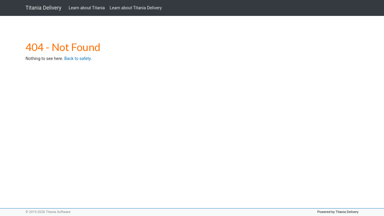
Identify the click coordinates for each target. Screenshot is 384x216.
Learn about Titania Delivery (136, 7)
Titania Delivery (44, 8)
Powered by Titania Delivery (337, 212)
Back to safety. (78, 58)
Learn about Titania (87, 7)
